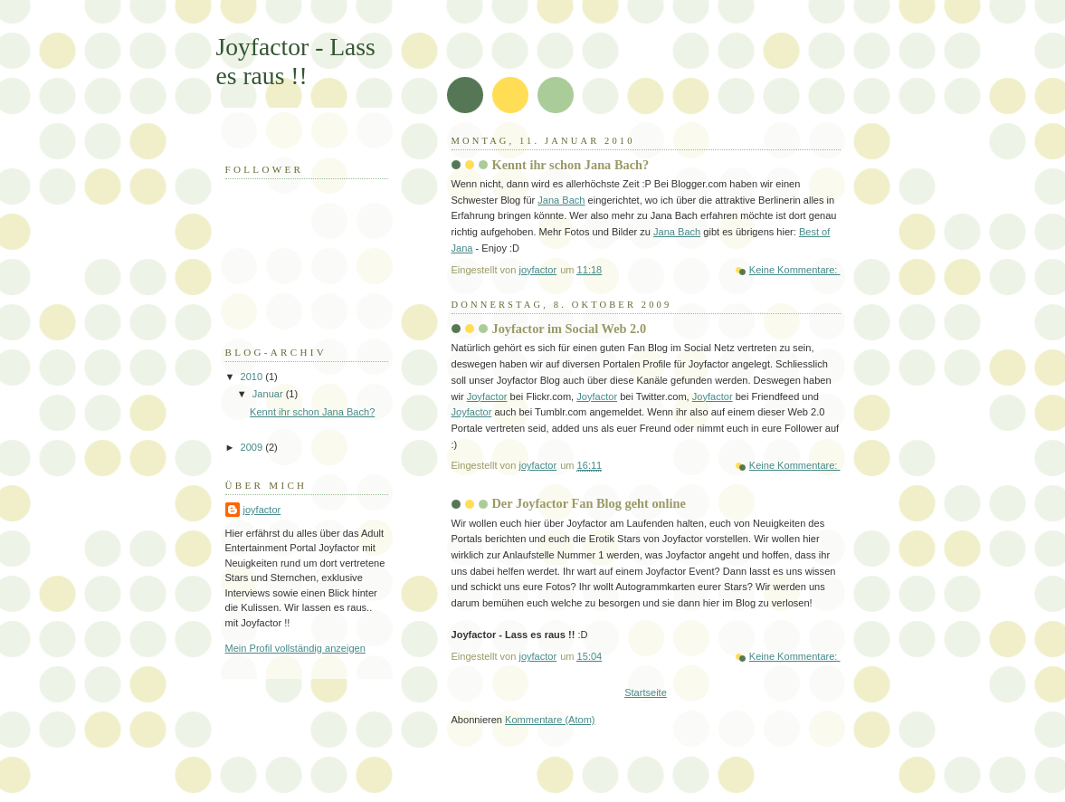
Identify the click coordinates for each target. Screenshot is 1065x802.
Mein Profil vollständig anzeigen (295, 648)
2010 (253, 376)
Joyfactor (487, 396)
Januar (269, 393)
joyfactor (262, 509)
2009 (253, 447)
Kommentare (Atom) (549, 719)
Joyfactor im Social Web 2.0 (569, 328)
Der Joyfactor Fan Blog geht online (589, 503)
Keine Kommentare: (795, 269)
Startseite (645, 692)
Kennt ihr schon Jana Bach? (571, 165)
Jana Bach (561, 200)
